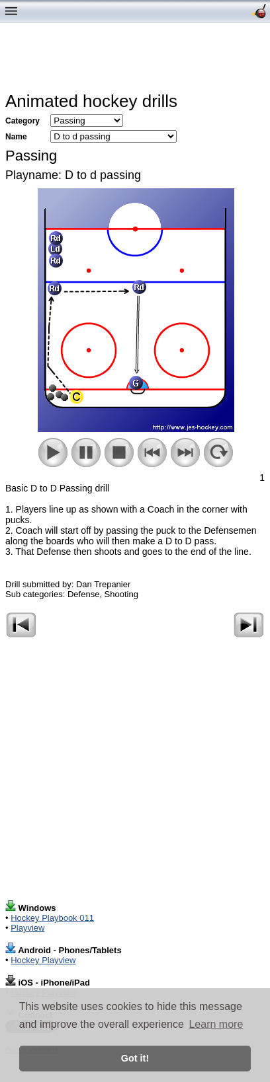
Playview (27, 928)
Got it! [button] (135, 1058)
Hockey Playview (43, 960)
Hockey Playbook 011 (52, 918)
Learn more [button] (216, 1024)
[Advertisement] (137, 60)
